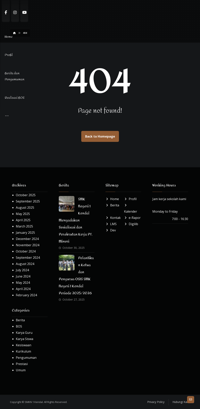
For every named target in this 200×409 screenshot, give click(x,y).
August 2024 (25, 264)
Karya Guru (24, 333)
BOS (19, 326)
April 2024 (23, 289)
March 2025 (24, 226)
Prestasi (22, 364)
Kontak (113, 218)
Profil (130, 199)
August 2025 (25, 208)
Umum (21, 370)
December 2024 (27, 239)
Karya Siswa (24, 339)
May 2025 (23, 214)
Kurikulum (23, 351)
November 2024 (27, 245)
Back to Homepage (100, 136)
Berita (20, 320)
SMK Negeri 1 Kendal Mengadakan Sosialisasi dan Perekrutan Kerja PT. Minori (75, 220)
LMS (111, 224)
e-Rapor (132, 218)
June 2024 (23, 276)
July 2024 (22, 270)
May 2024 (23, 283)
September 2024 (28, 258)
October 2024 (26, 251)
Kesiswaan (23, 345)
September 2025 (28, 201)
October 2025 (26, 195)
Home (112, 199)
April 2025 (23, 220)
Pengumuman (26, 358)
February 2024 (26, 295)
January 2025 (25, 233)
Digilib (131, 224)
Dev (110, 230)
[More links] (156, 9)
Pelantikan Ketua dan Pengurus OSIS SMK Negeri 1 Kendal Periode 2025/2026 (76, 276)
